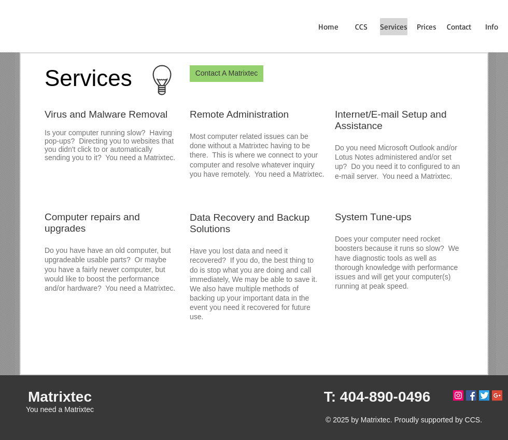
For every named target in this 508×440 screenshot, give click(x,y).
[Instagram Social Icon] (458, 395)
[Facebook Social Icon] (471, 395)
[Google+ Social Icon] (497, 395)
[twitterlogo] (484, 395)
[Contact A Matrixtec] (226, 73)
